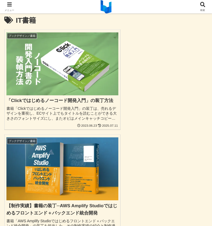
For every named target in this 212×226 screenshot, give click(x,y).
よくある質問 (106, 201)
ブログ (106, 193)
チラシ (175, 177)
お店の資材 (36, 193)
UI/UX (37, 177)
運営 (175, 209)
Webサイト (106, 177)
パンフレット (36, 185)
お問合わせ (36, 201)
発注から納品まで (175, 201)
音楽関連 (175, 185)
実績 (175, 193)
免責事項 (106, 209)
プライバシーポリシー (37, 209)
